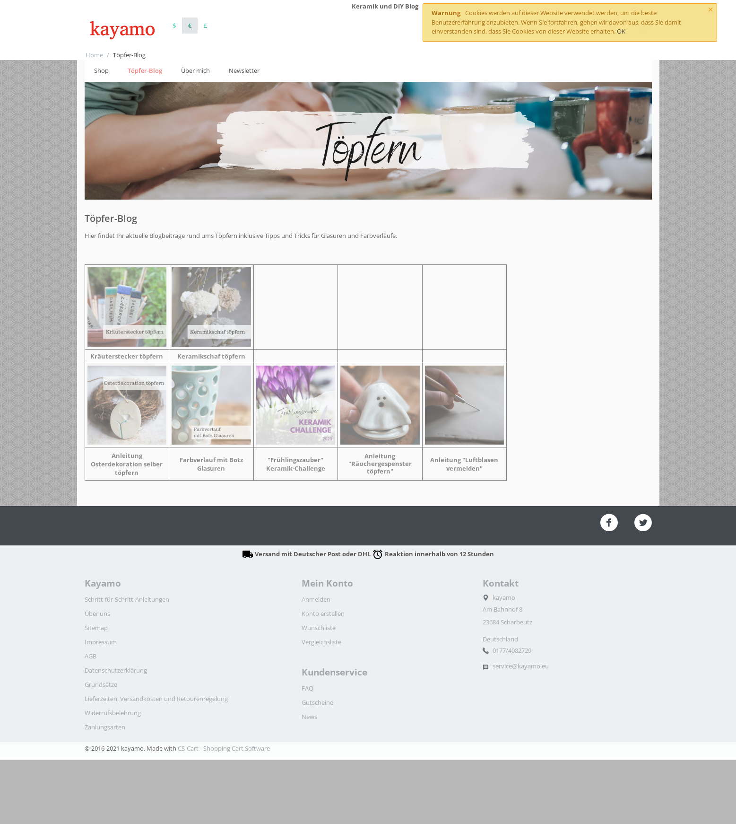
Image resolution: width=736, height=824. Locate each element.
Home (94, 55)
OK (621, 31)
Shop (101, 70)
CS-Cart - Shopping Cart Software (224, 748)
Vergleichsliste (321, 642)
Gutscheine (317, 702)
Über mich (195, 70)
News (309, 716)
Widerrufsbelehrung (113, 713)
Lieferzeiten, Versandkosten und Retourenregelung (156, 698)
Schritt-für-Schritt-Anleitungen (127, 599)
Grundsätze (101, 684)
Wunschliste (319, 627)
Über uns (97, 613)
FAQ (307, 688)
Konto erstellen (323, 613)
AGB (90, 656)
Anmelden (316, 599)
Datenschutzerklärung (116, 670)
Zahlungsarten (105, 727)
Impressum (101, 642)
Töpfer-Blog (145, 70)
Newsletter (244, 70)
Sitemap (96, 627)
